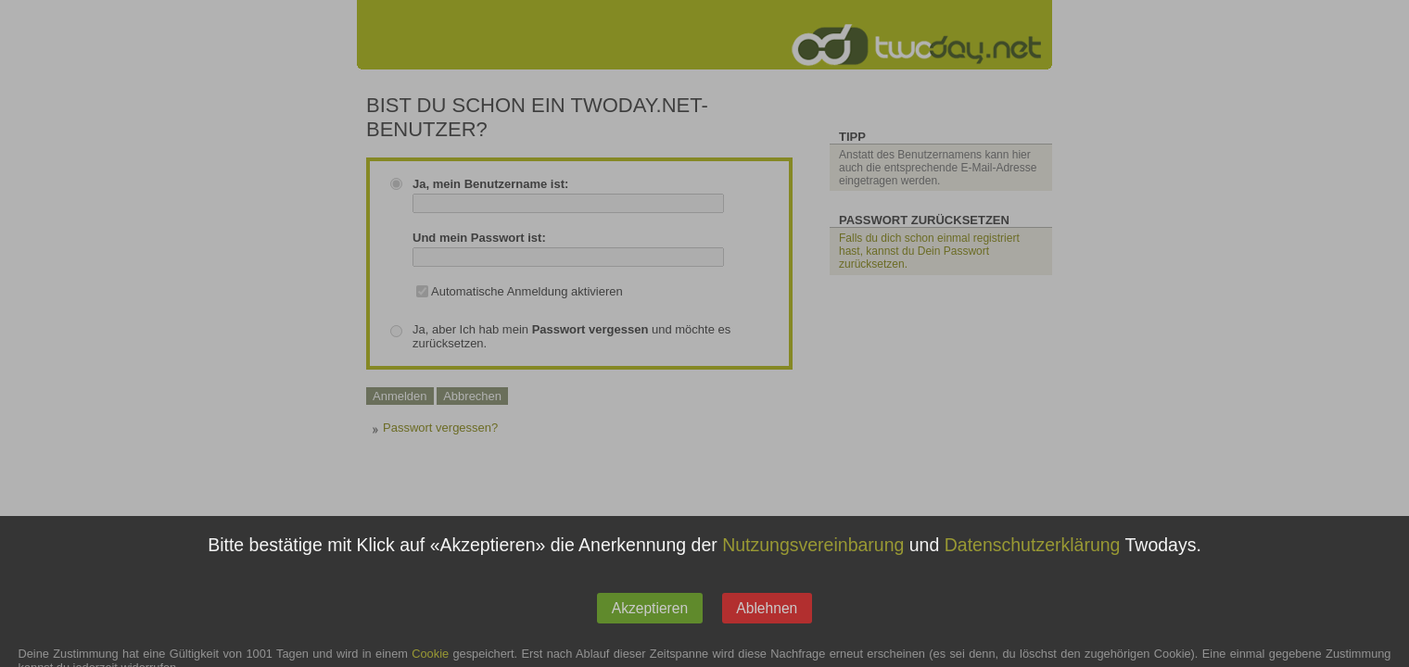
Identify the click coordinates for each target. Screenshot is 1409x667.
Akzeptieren (650, 624)
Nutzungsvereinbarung (813, 560)
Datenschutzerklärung (1033, 560)
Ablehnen (766, 624)
